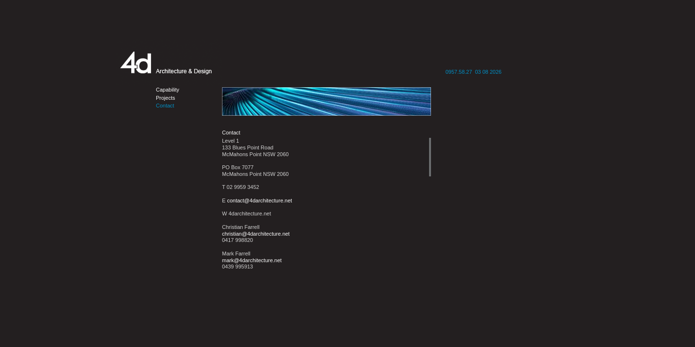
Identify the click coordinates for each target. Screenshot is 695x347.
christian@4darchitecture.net (256, 234)
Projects (165, 98)
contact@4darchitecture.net (259, 200)
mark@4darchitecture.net (252, 260)
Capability (167, 90)
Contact (165, 105)
